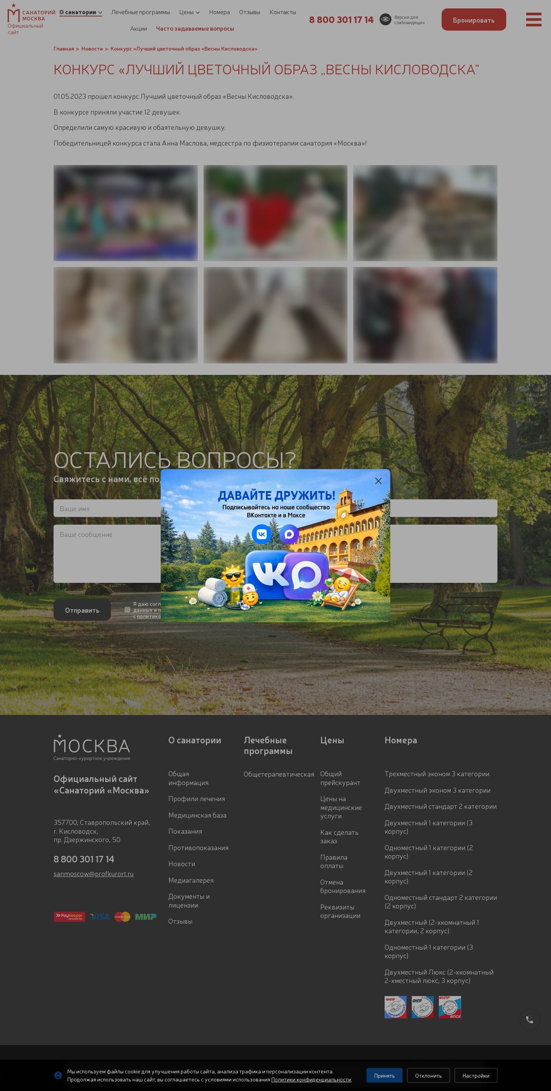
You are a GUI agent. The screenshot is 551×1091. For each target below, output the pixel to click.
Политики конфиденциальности (311, 1079)
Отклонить (428, 1075)
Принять (384, 1075)
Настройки (476, 1075)
